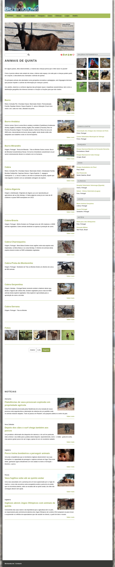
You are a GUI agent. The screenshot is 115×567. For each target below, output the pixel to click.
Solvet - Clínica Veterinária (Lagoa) (88, 191)
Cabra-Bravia (66, 24)
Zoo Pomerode (82, 173)
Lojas (67, 16)
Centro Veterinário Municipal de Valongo (90, 136)
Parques (41, 16)
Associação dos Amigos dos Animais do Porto (92, 131)
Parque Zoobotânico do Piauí (86, 167)
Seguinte (46, 350)
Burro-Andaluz (12, 121)
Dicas (19, 16)
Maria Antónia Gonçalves (85, 203)
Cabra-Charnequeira (15, 242)
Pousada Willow (82, 227)
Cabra (8, 167)
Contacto (18, 563)
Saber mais (70, 113)
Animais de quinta (67, 26)
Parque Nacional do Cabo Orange (88, 155)
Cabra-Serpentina (14, 284)
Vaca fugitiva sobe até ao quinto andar (24, 478)
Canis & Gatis (29, 16)
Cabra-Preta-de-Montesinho (19, 263)
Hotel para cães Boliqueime (86, 222)
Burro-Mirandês (13, 146)
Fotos (8, 328)
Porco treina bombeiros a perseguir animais (27, 453)
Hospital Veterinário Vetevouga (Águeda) (90, 185)
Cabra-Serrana (12, 306)
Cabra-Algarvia (12, 189)
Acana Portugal (82, 209)
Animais (10, 16)
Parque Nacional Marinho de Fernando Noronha (93, 149)
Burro (8, 100)
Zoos (50, 16)
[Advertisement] (75, 5)
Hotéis (75, 16)
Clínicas (58, 16)
